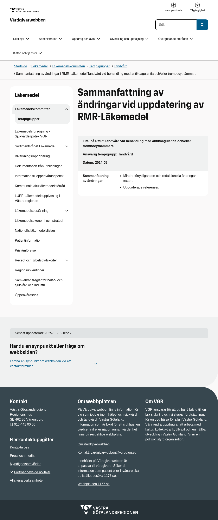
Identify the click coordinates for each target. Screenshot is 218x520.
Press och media (22, 455)
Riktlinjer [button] (21, 39)
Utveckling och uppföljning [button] (129, 39)
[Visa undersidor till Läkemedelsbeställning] (66, 210)
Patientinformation (28, 240)
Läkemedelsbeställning (32, 210)
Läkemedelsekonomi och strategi (39, 220)
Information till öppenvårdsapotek (39, 176)
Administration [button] (50, 39)
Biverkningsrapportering (32, 156)
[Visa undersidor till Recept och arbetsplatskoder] (66, 260)
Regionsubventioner (29, 270)
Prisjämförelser (26, 250)
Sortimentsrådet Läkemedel (35, 146)
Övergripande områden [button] (175, 39)
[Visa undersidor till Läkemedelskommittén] (66, 109)
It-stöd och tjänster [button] (27, 53)
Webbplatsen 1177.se (93, 484)
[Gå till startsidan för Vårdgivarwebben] (28, 15)
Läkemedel (27, 95)
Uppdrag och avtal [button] (86, 39)
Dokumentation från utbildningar (38, 166)
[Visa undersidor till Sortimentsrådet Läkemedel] (66, 146)
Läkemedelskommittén (33, 109)
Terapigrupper (28, 119)
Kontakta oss (19, 447)
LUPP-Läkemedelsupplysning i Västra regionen (37, 198)
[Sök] (176, 24)
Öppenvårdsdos (26, 295)
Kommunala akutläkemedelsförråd (40, 186)
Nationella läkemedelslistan (35, 230)
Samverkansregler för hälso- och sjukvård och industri (39, 282)
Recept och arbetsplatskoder (36, 260)
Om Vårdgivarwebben (94, 444)
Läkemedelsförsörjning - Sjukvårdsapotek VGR (32, 134)
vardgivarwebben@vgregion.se (113, 452)
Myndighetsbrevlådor (25, 464)
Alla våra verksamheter (27, 480)
